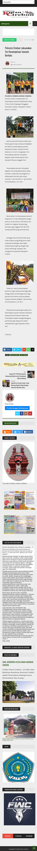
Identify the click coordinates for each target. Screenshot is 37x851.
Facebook (27, 432)
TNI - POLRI (24, 355)
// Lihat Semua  (29, 40)
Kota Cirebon (14, 355)
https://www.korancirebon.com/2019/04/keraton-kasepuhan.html (18, 739)
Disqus (17, 431)
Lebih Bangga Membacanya (17, 408)
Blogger (7, 432)
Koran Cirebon (24, 849)
